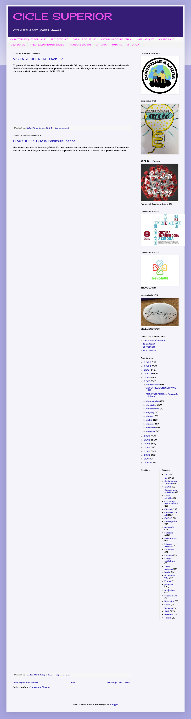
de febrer (151, 427)
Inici (73, 682)
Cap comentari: (62, 128)
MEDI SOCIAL (18, 44)
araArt (167, 487)
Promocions (170, 595)
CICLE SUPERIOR (62, 16)
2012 (147, 455)
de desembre (153, 384)
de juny (150, 412)
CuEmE (168, 518)
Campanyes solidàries (170, 491)
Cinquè (168, 509)
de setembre (153, 408)
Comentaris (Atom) (39, 687)
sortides (168, 614)
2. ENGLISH (149, 344)
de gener (151, 431)
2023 (148, 362)
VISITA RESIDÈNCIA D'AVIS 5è (38, 59)
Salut (167, 604)
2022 (148, 366)
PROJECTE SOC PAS (80, 44)
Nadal (167, 572)
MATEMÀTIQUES (145, 39)
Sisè (166, 611)
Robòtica (169, 601)
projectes (169, 590)
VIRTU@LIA (133, 44)
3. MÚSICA (149, 347)
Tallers (167, 618)
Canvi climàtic (168, 496)
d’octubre (151, 405)
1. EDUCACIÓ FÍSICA (154, 340)
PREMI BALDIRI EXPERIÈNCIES (47, 44)
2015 (147, 443)
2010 (148, 462)
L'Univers (169, 549)
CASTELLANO (166, 39)
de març (150, 424)
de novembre (153, 401)
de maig (150, 416)
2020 (148, 373)
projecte (168, 584)
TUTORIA (117, 44)
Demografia (170, 521)
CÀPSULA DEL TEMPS (84, 39)
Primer (167, 581)
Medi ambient (168, 567)
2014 (147, 447)
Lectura (168, 555)
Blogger (114, 704)
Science (168, 608)
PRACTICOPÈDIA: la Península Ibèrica (44, 141)
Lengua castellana (169, 559)
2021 (147, 370)
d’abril (149, 420)
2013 (147, 451)
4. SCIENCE (149, 350)
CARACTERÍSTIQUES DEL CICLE (28, 39)
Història (168, 533)
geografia (169, 527)
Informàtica (170, 538)
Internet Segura (168, 545)
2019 (147, 377)
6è (165, 478)
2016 (147, 440)
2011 (147, 459)
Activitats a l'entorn (170, 482)
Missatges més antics (118, 682)
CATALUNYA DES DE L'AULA (116, 39)
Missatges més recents (26, 682)
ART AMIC (101, 44)
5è (165, 474)
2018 (147, 381)
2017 (147, 436)
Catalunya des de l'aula (171, 502)
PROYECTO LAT (59, 39)
